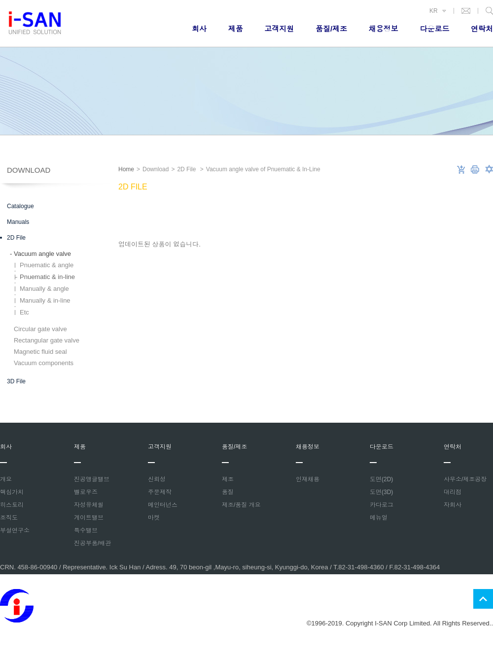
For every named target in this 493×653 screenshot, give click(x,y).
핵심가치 (12, 492)
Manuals (18, 221)
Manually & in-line (45, 300)
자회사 (452, 504)
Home (126, 169)
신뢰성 (157, 479)
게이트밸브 (89, 517)
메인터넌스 (162, 504)
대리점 (452, 492)
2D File (16, 237)
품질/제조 (331, 29)
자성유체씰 (89, 504)
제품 (235, 29)
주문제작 (160, 492)
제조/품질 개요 (241, 504)
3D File (16, 381)
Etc (24, 312)
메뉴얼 (378, 517)
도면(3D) (381, 492)
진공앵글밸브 (91, 479)
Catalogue (20, 206)
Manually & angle (44, 288)
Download (28, 170)
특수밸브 (86, 530)
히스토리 (12, 504)
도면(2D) (381, 479)
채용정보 (383, 29)
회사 (199, 29)
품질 (228, 492)
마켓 (154, 517)
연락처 (482, 29)
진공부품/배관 (92, 543)
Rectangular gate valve (44, 340)
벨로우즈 (86, 492)
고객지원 (279, 29)
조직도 (9, 517)
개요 (6, 479)
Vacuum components (41, 363)
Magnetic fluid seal (38, 351)
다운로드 (434, 29)
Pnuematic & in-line (47, 276)
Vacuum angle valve (40, 253)
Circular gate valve (38, 329)
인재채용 (307, 479)
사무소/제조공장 (465, 479)
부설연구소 (15, 530)
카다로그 (381, 504)
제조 (228, 479)
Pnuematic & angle (46, 265)
